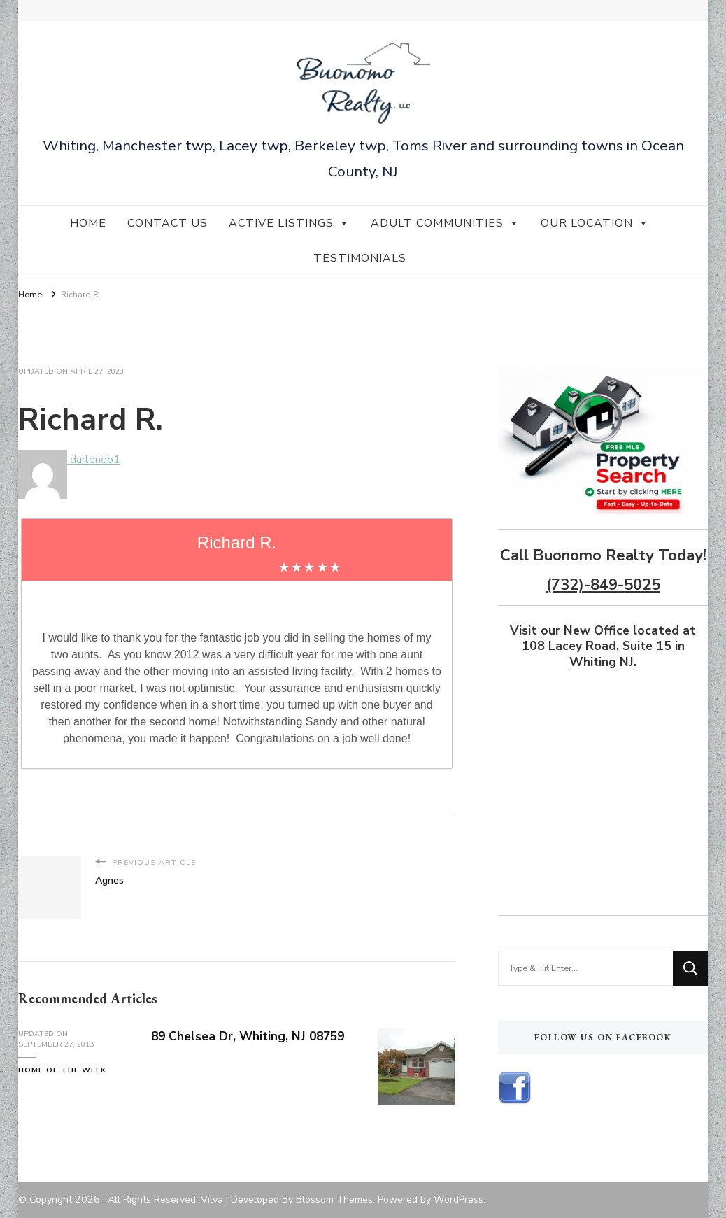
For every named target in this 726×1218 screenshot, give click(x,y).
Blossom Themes (334, 1199)
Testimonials (359, 258)
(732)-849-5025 (603, 584)
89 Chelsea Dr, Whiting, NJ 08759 (250, 1036)
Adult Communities (445, 223)
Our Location (595, 223)
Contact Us (167, 223)
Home (88, 223)
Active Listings (289, 223)
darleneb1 (69, 459)
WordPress (458, 1199)
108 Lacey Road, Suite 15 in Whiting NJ (603, 653)
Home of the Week (62, 1070)
